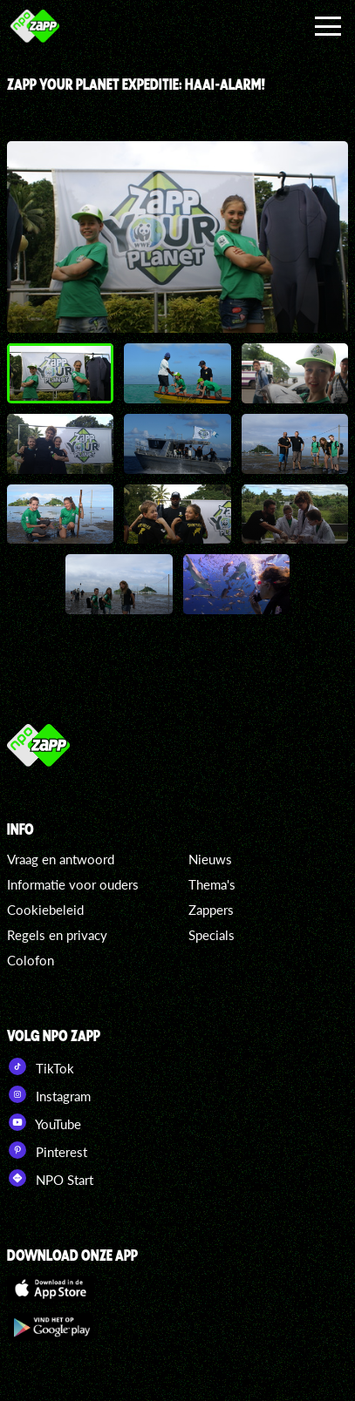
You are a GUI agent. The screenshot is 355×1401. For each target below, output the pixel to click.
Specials (211, 935)
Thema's (212, 884)
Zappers (211, 909)
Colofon (30, 960)
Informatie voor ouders (73, 884)
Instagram (49, 1094)
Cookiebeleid (45, 909)
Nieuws (210, 859)
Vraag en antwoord (60, 859)
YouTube (44, 1122)
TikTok (40, 1066)
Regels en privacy (57, 935)
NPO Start (50, 1178)
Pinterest (47, 1150)
